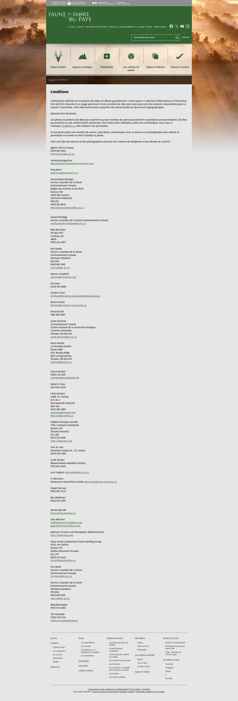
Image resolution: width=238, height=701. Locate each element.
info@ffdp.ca (68, 126)
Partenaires (58, 658)
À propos (80, 27)
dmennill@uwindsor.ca (63, 513)
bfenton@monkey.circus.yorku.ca (69, 305)
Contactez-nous (160, 27)
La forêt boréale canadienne (115, 650)
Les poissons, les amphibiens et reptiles (90, 651)
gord (75, 295)
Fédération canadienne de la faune (150, 692)
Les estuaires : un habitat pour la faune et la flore (119, 669)
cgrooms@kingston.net (63, 412)
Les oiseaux (86, 646)
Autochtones (102, 27)
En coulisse (57, 655)
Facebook (169, 664)
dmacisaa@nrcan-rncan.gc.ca (100, 481)
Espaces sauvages (83, 59)
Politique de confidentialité (116, 689)
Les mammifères (88, 643)
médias (149, 27)
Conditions (146, 689)
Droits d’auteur (135, 689)
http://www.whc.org (61, 440)
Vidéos (140, 643)
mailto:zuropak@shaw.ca (64, 620)
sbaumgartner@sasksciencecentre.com (72, 163)
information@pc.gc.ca (63, 154)
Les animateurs (59, 651)
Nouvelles (113, 27)
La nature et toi (143, 666)
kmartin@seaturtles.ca (63, 560)
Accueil (72, 27)
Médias (56, 662)
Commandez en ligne (96, 689)
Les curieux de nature (131, 61)
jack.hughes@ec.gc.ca (77, 472)
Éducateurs (90, 27)
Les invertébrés (87, 656)
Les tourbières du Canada (119, 660)
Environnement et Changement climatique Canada (113, 692)
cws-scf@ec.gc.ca (60, 267)
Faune (81, 638)
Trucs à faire (142, 663)
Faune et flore (58, 59)
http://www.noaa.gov (62, 535)
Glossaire (141, 27)
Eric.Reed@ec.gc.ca (61, 576)
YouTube (169, 678)
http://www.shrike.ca (62, 415)
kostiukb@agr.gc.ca (61, 362)
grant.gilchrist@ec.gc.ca (64, 336)
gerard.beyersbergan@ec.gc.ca (67, 207)
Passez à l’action (180, 59)
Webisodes (141, 650)
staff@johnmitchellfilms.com (66, 522)
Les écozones (114, 664)
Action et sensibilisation (175, 643)
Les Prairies (114, 674)
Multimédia (107, 59)
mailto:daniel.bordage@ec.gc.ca (68, 223)
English (185, 37)
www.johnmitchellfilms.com (66, 525)
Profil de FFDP (59, 647)
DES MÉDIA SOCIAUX (171, 660)
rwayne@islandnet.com (63, 277)
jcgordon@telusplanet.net (65, 377)
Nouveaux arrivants (127, 27)
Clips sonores (143, 646)
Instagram (169, 668)
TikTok (167, 671)
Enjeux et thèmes (155, 59)
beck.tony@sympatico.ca (64, 172)
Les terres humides (117, 677)
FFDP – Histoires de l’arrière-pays (173, 653)
